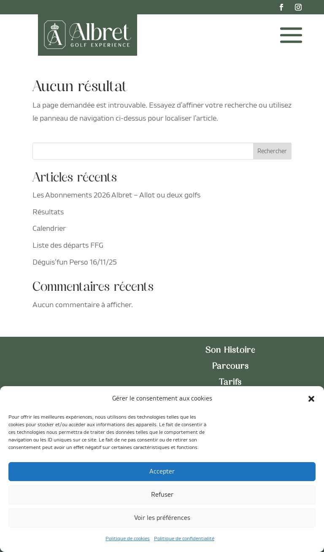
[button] (311, 399)
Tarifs (230, 383)
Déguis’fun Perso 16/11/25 (74, 262)
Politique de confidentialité (184, 539)
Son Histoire (230, 350)
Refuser (162, 495)
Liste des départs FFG (67, 245)
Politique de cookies (127, 539)
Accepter (162, 472)
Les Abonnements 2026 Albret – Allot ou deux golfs (116, 195)
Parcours (230, 367)
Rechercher (272, 151)
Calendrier (49, 228)
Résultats (48, 212)
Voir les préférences (162, 518)
